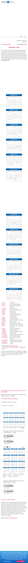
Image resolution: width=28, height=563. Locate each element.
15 (19, 146)
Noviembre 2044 (14, 273)
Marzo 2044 (14, 124)
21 (11, 132)
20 (11, 177)
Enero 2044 (14, 94)
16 (17, 175)
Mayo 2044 (14, 154)
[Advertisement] (14, 19)
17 (9, 147)
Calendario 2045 (23, 44)
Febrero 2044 (15, 109)
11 (11, 101)
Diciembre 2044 (14, 288)
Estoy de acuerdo (20, 561)
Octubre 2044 (14, 259)
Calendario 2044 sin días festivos (9, 402)
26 (17, 162)
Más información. (7, 561)
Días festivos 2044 (14, 345)
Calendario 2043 (6, 44)
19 (20, 131)
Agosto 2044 (14, 229)
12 (15, 265)
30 (11, 164)
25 (9, 298)
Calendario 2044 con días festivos (9, 398)
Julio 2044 (14, 214)
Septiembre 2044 (14, 244)
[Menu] (24, 36)
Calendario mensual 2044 (7, 405)
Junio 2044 (14, 169)
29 (15, 178)
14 (17, 146)
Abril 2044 (14, 139)
